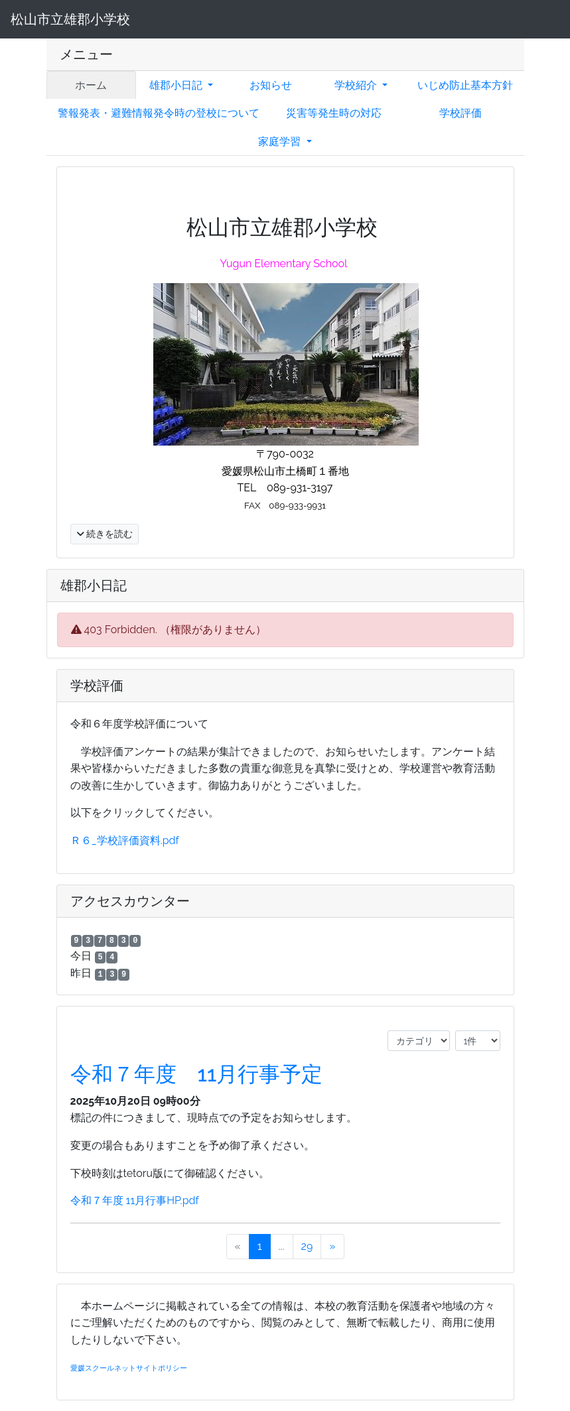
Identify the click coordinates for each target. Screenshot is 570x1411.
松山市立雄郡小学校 (70, 19)
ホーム (91, 85)
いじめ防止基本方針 (465, 85)
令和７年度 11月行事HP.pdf (134, 1200)
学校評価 (460, 113)
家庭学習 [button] (280, 141)
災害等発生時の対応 (334, 113)
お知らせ (270, 85)
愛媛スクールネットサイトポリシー (128, 1368)
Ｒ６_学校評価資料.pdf (124, 840)
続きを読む (104, 533)
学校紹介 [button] (357, 85)
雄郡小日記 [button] (177, 85)
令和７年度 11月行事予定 (196, 1074)
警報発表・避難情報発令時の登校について (158, 113)
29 (307, 1246)
